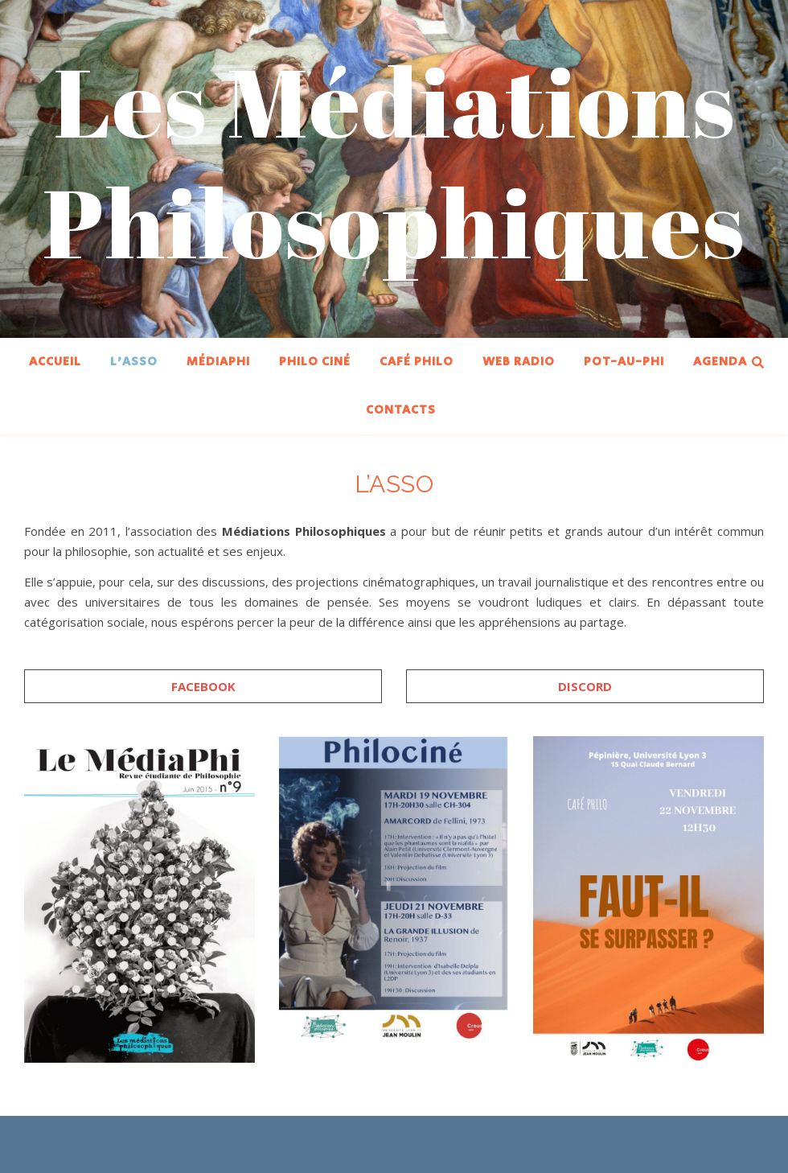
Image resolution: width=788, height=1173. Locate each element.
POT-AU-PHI (624, 361)
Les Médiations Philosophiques (394, 161)
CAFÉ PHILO (417, 361)
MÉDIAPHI (218, 361)
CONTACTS (401, 409)
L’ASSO (134, 361)
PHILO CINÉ (315, 361)
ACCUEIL (55, 361)
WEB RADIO (518, 361)
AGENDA (720, 361)
